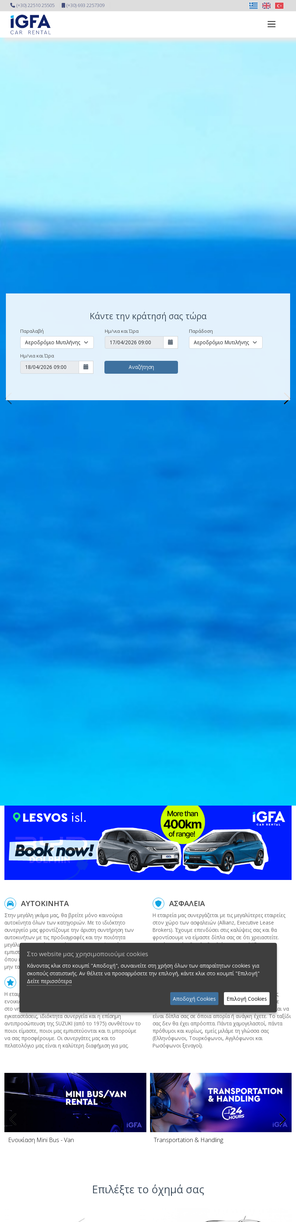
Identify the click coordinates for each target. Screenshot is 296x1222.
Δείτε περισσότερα (49, 980)
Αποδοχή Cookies (194, 998)
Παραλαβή (32, 331)
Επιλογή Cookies (247, 998)
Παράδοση (201, 331)
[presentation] (13, 1119)
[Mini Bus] (75, 1140)
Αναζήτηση (141, 366)
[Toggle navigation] (269, 24)
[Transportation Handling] (221, 1140)
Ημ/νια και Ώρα (122, 331)
